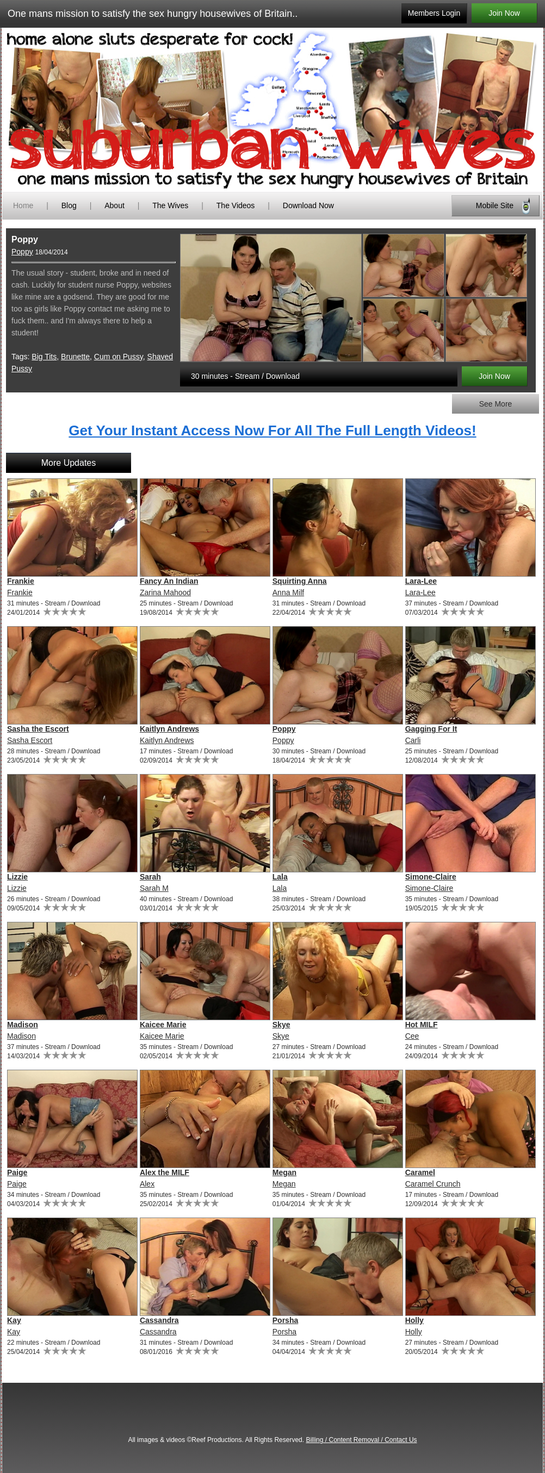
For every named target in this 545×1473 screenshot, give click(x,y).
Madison (22, 1024)
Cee (412, 1036)
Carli (413, 740)
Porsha (285, 1320)
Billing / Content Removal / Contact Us (361, 1440)
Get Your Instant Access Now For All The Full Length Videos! (272, 430)
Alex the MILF (164, 1172)
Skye (281, 1024)
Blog (69, 205)
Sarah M (154, 888)
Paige (17, 1172)
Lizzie (17, 876)
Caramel (420, 1172)
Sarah (150, 876)
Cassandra (159, 1320)
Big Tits (44, 356)
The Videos (235, 205)
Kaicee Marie (163, 1024)
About (115, 205)
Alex (147, 1183)
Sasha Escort (29, 740)
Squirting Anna (299, 581)
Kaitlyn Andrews (169, 729)
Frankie (20, 581)
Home (23, 205)
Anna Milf (288, 592)
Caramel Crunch (433, 1183)
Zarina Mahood (165, 592)
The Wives (170, 205)
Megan (284, 1172)
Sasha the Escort (38, 729)
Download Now (308, 205)
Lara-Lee (421, 581)
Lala (280, 876)
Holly (414, 1320)
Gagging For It (431, 729)
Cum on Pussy (118, 356)
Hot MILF (421, 1024)
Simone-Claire (430, 876)
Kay (14, 1320)
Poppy (22, 251)
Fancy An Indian (169, 581)
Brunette (75, 356)
